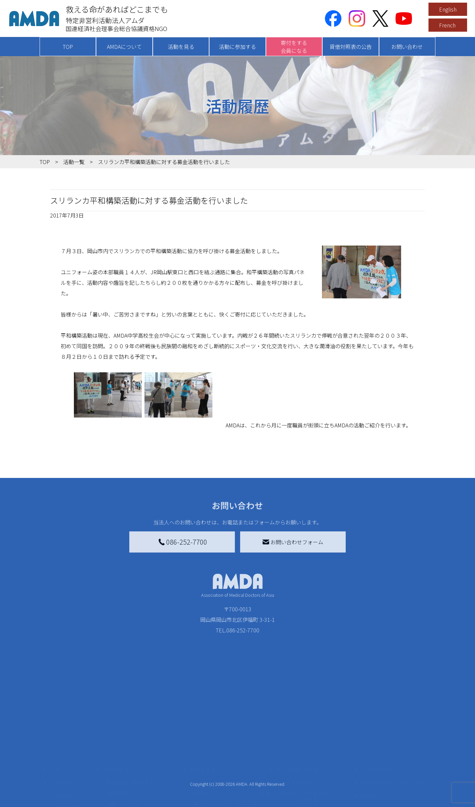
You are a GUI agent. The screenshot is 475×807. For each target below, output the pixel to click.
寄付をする (203, 722)
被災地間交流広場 (297, 722)
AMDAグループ (71, 748)
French (447, 25)
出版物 (62, 780)
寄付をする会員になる (294, 46)
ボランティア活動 (128, 783)
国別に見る (120, 746)
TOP (68, 46)
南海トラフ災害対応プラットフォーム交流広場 (317, 749)
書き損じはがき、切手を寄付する (230, 760)
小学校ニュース (72, 769)
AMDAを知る (65, 735)
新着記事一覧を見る (130, 735)
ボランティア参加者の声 (136, 793)
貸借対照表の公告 (351, 46)
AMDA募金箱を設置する (222, 775)
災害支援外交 (296, 735)
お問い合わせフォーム (293, 542)
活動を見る (181, 46)
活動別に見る (123, 756)
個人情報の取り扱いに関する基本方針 (392, 765)
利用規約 (371, 748)
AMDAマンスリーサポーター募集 (232, 746)
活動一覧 (73, 162)
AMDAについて (124, 46)
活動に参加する (237, 46)
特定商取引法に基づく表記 (392, 735)
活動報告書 (67, 759)
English (448, 9)
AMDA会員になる (214, 735)
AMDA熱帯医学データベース (74, 794)
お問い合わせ (407, 46)
